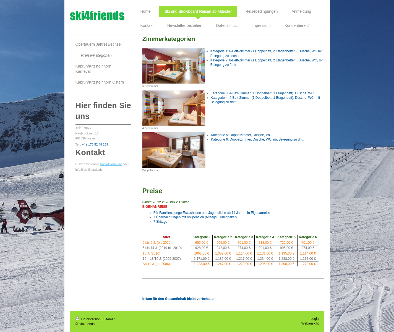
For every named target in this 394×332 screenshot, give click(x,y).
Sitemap (109, 319)
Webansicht (310, 323)
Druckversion (88, 319)
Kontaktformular (111, 164)
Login (314, 319)
